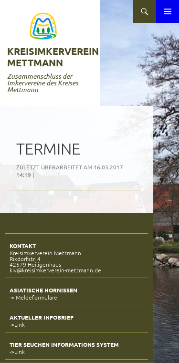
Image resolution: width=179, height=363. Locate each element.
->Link (17, 324)
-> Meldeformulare (33, 297)
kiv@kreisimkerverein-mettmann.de (55, 270)
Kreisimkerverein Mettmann (53, 57)
